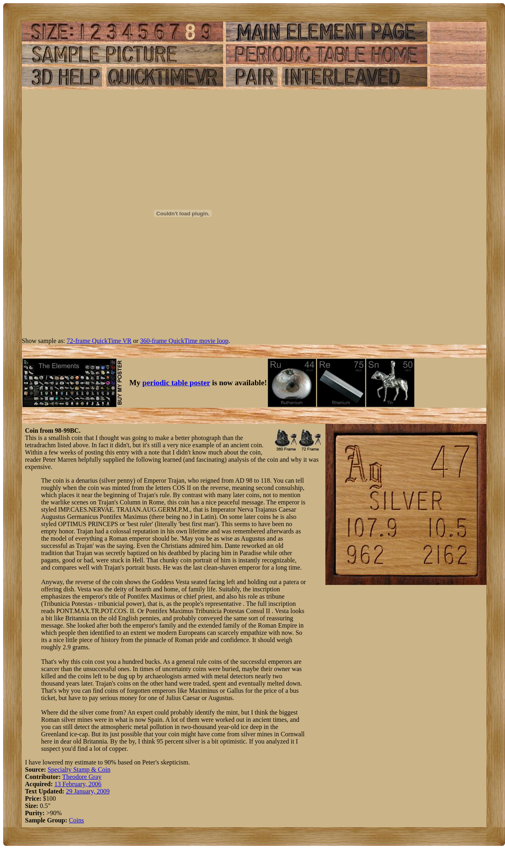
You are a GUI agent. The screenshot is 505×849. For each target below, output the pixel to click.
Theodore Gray (81, 776)
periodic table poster (176, 382)
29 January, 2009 (88, 791)
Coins (76, 820)
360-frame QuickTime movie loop (184, 340)
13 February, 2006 (77, 784)
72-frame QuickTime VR (99, 340)
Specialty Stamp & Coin (79, 769)
